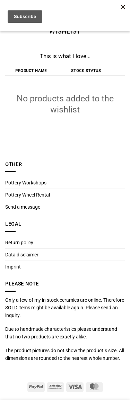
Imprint (13, 267)
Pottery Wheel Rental (27, 195)
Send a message (22, 207)
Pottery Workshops (25, 182)
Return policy (19, 242)
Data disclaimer (21, 254)
